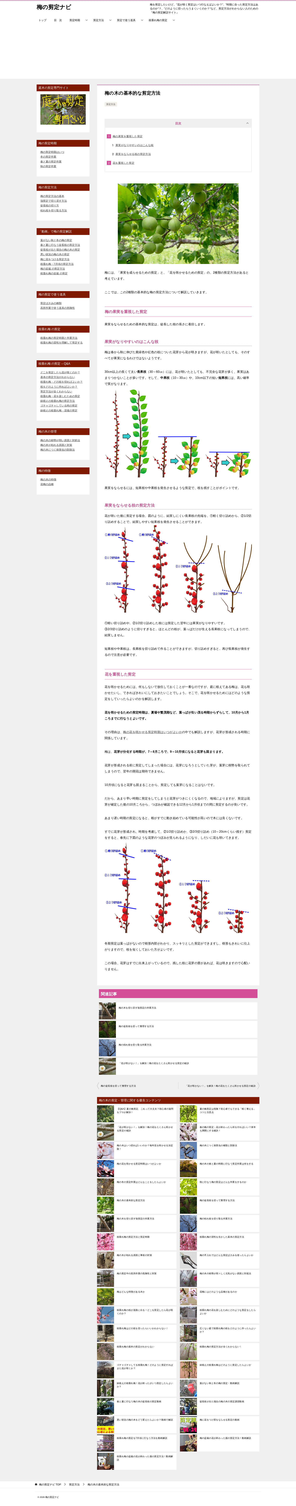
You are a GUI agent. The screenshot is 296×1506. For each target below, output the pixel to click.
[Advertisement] (148, 52)
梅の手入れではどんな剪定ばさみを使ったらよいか (227, 1255)
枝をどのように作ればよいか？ (58, 386)
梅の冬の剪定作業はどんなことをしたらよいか (141, 1182)
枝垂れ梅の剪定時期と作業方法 (58, 337)
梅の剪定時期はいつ (52, 151)
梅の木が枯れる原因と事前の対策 (134, 1255)
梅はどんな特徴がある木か (131, 1291)
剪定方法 (98, 20)
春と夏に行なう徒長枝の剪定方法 (60, 244)
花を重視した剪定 (123, 162)
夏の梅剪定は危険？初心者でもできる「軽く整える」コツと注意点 (228, 1111)
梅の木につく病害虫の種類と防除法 (218, 1145)
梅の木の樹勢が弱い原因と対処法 (60, 440)
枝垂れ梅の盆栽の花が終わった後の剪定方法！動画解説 (145, 1458)
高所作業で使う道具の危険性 (57, 307)
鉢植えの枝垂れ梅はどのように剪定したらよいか (225, 1365)
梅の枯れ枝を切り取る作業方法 (135, 1044)
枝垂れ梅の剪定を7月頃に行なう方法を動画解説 (142, 1438)
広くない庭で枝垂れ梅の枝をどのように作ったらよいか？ (228, 1330)
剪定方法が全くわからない (56, 391)
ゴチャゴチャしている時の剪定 (58, 405)
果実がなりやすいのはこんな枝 (135, 145)
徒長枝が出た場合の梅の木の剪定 (60, 249)
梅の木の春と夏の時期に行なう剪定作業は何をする (227, 1163)
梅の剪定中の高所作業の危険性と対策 (137, 1273)
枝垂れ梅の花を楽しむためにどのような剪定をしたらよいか (228, 1312)
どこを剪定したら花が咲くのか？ (60, 372)
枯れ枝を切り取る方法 (53, 210)
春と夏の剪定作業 (51, 161)
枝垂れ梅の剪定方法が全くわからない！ (221, 1346)
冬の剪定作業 (48, 156)
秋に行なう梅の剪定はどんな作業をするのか (223, 1182)
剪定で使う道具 (126, 20)
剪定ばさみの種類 (51, 303)
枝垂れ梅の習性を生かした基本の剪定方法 (222, 1237)
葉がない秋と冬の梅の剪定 (56, 240)
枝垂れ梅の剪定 (158, 20)
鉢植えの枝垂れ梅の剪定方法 (57, 400)
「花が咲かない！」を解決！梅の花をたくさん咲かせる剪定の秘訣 (154, 1063)
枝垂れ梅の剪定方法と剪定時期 (133, 1237)
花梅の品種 (47, 484)
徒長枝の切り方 (49, 205)
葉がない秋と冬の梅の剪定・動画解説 (220, 1383)
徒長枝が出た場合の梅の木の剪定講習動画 (222, 1401)
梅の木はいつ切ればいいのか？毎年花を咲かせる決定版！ (145, 1147)
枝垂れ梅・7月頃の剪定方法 (57, 263)
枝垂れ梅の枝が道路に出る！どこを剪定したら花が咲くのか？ (145, 1312)
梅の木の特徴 (48, 479)
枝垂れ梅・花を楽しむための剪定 (60, 396)
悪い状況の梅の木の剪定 (54, 254)
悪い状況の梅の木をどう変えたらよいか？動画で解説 (145, 1420)
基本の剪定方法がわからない (57, 377)
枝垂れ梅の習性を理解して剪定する (61, 342)
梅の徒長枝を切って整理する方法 (136, 1026)
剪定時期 (74, 20)
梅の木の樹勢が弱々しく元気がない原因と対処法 (225, 1273)
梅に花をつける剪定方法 (54, 259)
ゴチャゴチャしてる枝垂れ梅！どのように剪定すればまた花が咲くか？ (145, 1367)
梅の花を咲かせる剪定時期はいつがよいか (152, 732)
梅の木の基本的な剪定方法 (131, 1200)
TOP (50, 1484)
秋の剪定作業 (48, 166)
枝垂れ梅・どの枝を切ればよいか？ (61, 381)
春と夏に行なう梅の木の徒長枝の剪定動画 (139, 1401)
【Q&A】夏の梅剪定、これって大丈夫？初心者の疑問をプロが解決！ (145, 1111)
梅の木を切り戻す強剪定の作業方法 (137, 1008)
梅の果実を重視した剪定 (128, 136)
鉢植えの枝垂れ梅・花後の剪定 (58, 410)
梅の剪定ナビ (54, 6)
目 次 (58, 20)
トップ (42, 20)
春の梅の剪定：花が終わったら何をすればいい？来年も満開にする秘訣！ (228, 1129)
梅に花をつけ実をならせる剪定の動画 (220, 1420)
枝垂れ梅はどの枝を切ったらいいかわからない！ (142, 1328)
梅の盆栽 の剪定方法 (52, 268)
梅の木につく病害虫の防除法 (57, 449)
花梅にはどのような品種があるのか (218, 1291)
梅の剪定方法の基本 (52, 196)
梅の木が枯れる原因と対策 (56, 445)
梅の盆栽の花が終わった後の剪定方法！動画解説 (225, 1438)
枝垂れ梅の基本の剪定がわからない (135, 1346)
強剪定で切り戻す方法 (53, 200)
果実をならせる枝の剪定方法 (133, 154)
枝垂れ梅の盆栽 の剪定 (54, 273)
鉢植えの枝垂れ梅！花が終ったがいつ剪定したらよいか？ (145, 1385)
